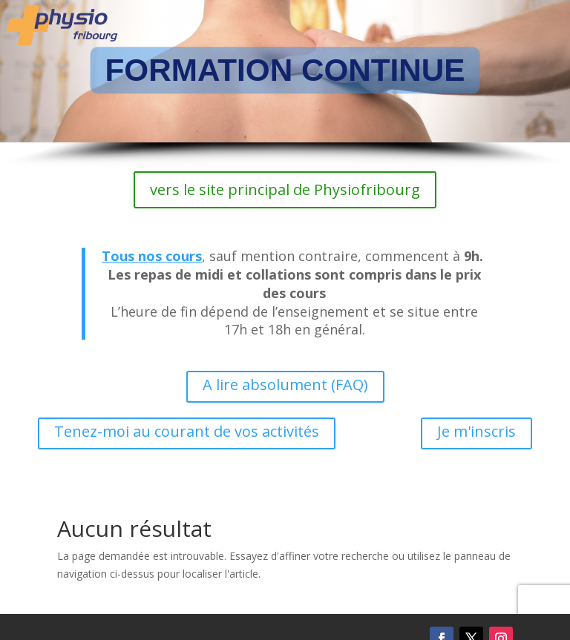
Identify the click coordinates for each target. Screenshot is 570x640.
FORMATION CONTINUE (285, 70)
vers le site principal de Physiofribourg (285, 189)
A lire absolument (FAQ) (285, 385)
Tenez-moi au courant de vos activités (186, 431)
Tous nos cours (152, 256)
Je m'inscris (476, 431)
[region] (285, 84)
